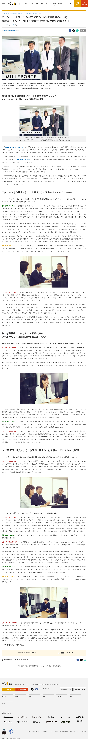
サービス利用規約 (64, 731)
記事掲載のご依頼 (66, 689)
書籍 (54, 3)
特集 (42, 3)
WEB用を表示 (7, 659)
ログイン (8, 689)
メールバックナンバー (45, 688)
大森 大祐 (13, 25)
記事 (32, 3)
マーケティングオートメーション (10, 30)
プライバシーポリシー (75, 731)
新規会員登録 (21, 689)
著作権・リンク (35, 731)
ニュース (26, 3)
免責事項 (50, 731)
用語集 (60, 3)
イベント (48, 3)
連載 (37, 3)
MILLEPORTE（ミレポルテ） (14, 147)
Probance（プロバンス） (25, 159)
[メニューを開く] (3, 3)
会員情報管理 (44, 731)
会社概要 (56, 731)
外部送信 (84, 731)
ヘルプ (28, 731)
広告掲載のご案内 (80, 689)
